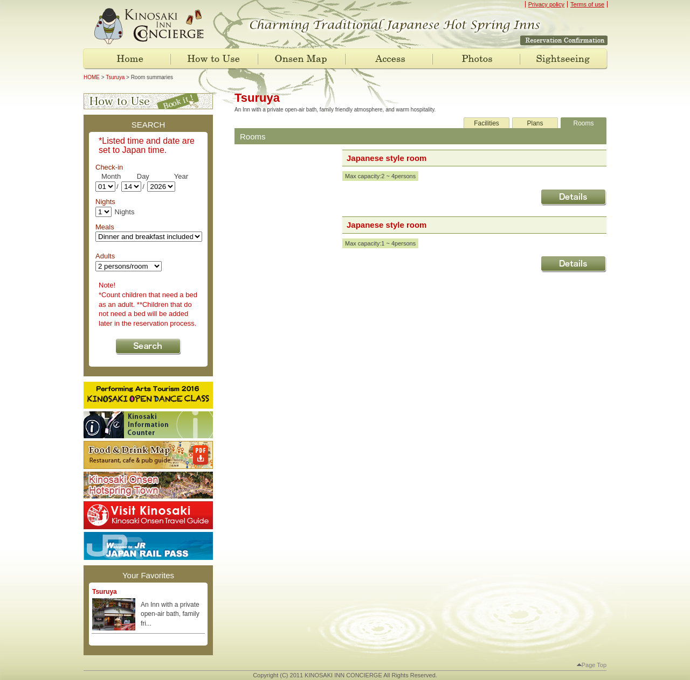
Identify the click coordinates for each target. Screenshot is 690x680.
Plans (535, 123)
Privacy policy (546, 4)
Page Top (591, 665)
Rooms (583, 123)
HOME (92, 77)
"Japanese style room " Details (573, 197)
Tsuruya (115, 77)
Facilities (486, 123)
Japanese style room (386, 158)
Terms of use (587, 4)
